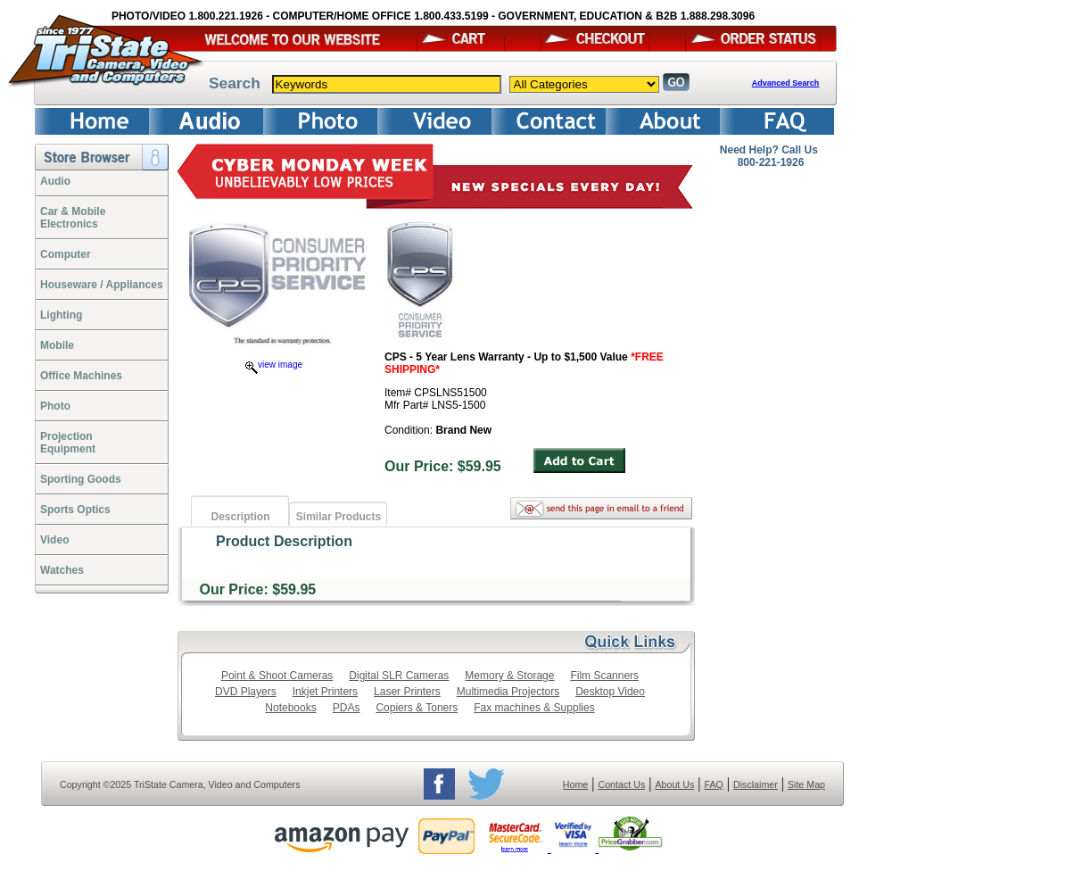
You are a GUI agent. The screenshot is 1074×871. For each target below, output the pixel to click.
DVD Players (246, 691)
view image (273, 364)
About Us (674, 784)
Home (575, 784)
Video (54, 540)
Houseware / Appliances (101, 284)
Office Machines (81, 375)
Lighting (61, 315)
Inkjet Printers (325, 691)
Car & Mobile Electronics (72, 217)
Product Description (284, 541)
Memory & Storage (509, 675)
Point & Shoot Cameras (277, 675)
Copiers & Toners (417, 707)
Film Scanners (604, 675)
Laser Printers (407, 691)
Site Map (806, 784)
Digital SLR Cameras (399, 675)
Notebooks (290, 707)
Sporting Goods (80, 479)
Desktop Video (610, 691)
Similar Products (338, 516)
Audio (55, 181)
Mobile (57, 345)
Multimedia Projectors (508, 691)
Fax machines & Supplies (534, 707)
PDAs (346, 707)
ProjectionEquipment (67, 442)
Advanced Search (786, 83)
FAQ (713, 784)
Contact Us (622, 784)
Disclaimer (755, 784)
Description (240, 516)
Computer (65, 254)
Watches (62, 570)
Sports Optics (75, 509)
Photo (55, 406)
